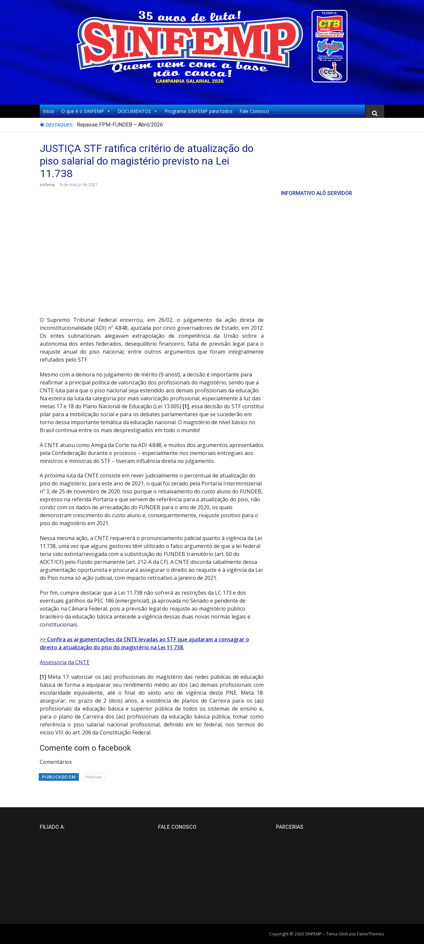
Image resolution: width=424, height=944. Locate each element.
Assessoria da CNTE (64, 662)
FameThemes (370, 934)
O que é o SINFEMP (86, 111)
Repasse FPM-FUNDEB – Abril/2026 (120, 125)
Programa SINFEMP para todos (199, 111)
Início (48, 111)
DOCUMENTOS (138, 111)
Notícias (94, 777)
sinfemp (47, 184)
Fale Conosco (254, 111)
